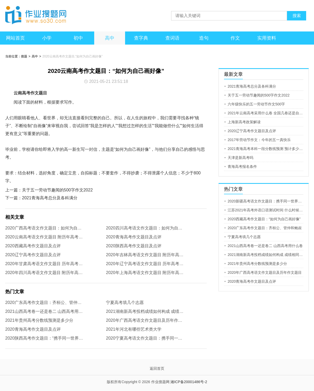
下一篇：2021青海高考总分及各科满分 (41, 198)
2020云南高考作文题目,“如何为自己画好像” (72, 56)
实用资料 (266, 38)
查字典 (141, 38)
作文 (235, 38)
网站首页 (15, 38)
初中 (78, 38)
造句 (204, 38)
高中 (109, 38)
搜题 (24, 56)
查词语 (172, 38)
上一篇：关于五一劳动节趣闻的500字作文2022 (49, 190)
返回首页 (157, 368)
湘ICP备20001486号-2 (188, 382)
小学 (47, 38)
